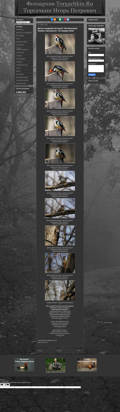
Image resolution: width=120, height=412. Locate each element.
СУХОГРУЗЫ (20, 52)
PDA (79, 350)
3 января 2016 (60, 335)
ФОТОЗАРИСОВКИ (22, 77)
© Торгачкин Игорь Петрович (60, 323)
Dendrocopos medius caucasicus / (60, 333)
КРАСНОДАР (20, 35)
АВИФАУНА (44, 342)
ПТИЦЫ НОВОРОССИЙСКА (22, 48)
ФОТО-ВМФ (19, 74)
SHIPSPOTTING (21, 83)
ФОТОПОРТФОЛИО (22, 80)
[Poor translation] (7, 384)
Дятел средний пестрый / (60, 331)
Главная (59, 350)
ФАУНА (18, 68)
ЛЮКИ (18, 39)
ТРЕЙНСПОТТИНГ (22, 65)
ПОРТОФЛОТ (20, 45)
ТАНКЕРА (19, 56)
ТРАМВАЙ (19, 62)
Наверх (40, 350)
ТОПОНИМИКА (20, 59)
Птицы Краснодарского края (60, 321)
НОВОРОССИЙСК (21, 42)
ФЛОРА (18, 71)
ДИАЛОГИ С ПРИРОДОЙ (24, 32)
